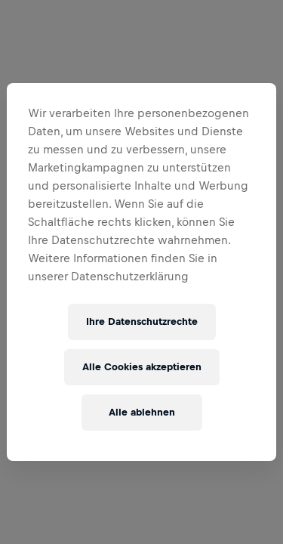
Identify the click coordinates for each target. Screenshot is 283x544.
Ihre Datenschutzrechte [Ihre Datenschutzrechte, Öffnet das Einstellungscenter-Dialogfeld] (142, 321)
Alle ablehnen (142, 412)
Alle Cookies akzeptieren (141, 366)
